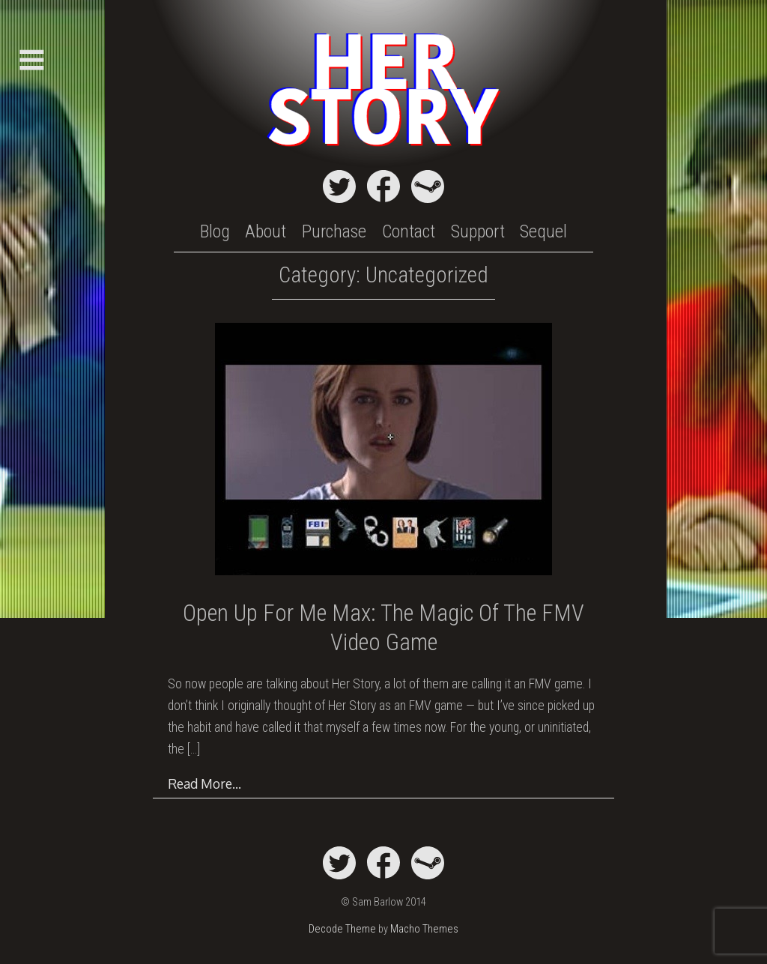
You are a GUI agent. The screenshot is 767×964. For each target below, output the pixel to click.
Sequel (543, 231)
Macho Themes (424, 929)
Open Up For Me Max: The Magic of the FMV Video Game (383, 627)
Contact (408, 231)
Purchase (334, 231)
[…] (193, 749)
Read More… (204, 783)
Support (478, 231)
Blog (215, 231)
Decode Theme (342, 929)
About (265, 231)
